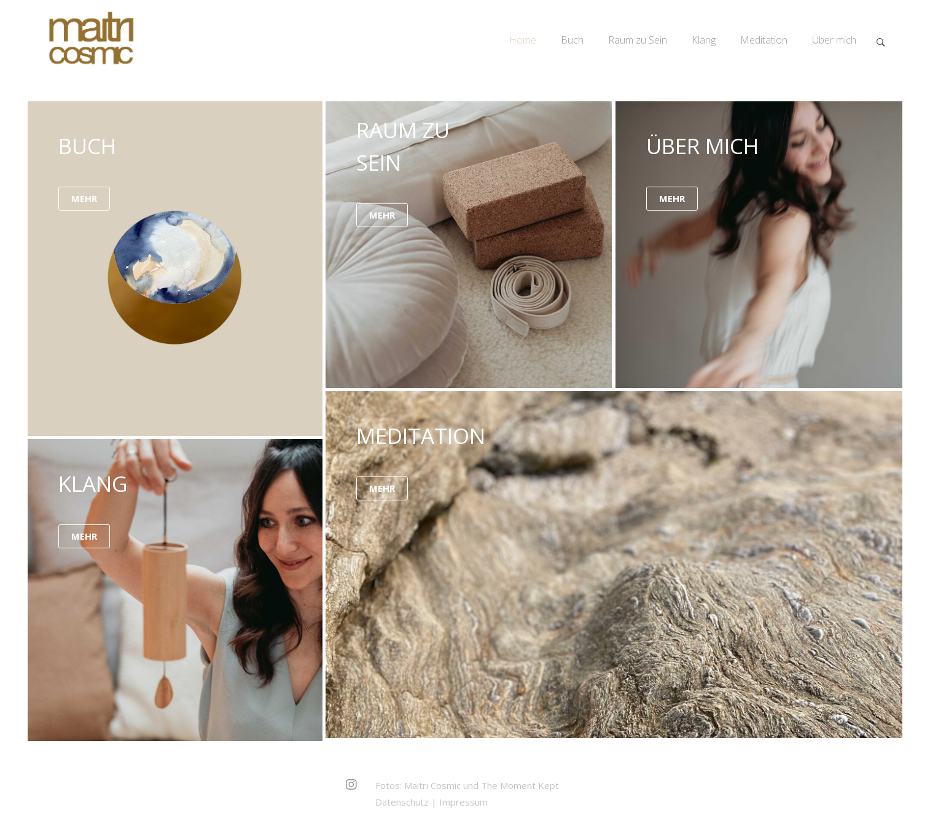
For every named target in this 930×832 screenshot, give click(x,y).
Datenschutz (402, 802)
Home (522, 40)
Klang (704, 40)
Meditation (763, 40)
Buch (572, 40)
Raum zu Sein (637, 40)
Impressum (463, 802)
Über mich (834, 40)
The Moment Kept (520, 785)
